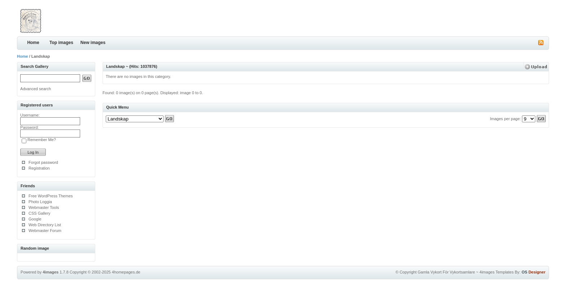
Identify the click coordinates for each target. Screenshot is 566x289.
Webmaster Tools (44, 207)
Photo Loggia (40, 202)
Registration (39, 168)
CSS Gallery (40, 213)
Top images (61, 42)
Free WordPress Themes (51, 196)
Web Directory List (45, 225)
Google (35, 219)
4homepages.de (126, 272)
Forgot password (43, 162)
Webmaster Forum (45, 230)
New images (92, 42)
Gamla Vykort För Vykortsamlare (446, 272)
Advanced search (35, 89)
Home (33, 42)
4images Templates (496, 272)
